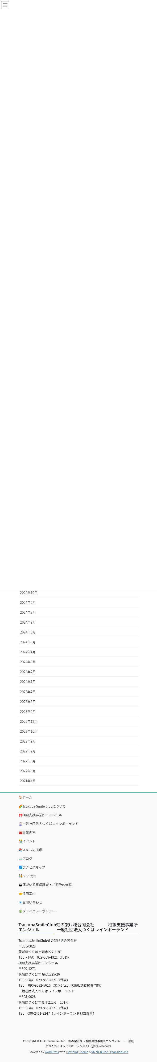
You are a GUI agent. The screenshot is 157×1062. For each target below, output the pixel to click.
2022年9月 (28, 741)
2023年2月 (28, 711)
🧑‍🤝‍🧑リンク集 (27, 876)
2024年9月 (28, 602)
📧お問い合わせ (30, 902)
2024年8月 (28, 612)
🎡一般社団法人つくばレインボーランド (48, 823)
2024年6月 (28, 632)
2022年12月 (29, 721)
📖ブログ (25, 858)
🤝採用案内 (27, 893)
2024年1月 (28, 681)
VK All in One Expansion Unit (109, 1052)
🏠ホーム (25, 797)
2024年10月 (29, 592)
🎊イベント (27, 841)
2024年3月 (28, 661)
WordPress (52, 1052)
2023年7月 (28, 691)
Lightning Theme (77, 1052)
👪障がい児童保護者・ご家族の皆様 (45, 884)
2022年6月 (28, 761)
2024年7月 (28, 622)
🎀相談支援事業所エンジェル (40, 815)
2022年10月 (29, 731)
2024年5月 (28, 642)
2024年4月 (28, 651)
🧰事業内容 (27, 832)
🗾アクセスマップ (31, 867)
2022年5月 (28, 770)
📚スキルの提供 (30, 849)
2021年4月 (28, 780)
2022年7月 (28, 751)
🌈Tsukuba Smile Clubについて (42, 806)
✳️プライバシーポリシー (36, 911)
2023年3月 (28, 701)
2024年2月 (28, 671)
